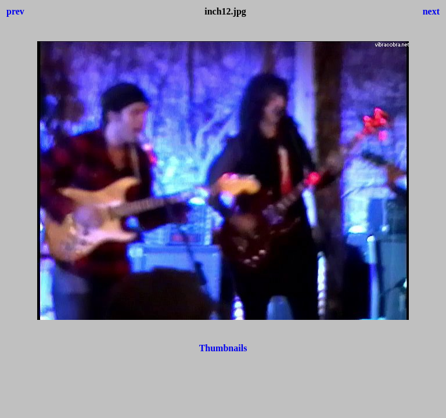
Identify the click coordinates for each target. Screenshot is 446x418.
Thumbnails (223, 348)
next (431, 11)
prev (15, 11)
